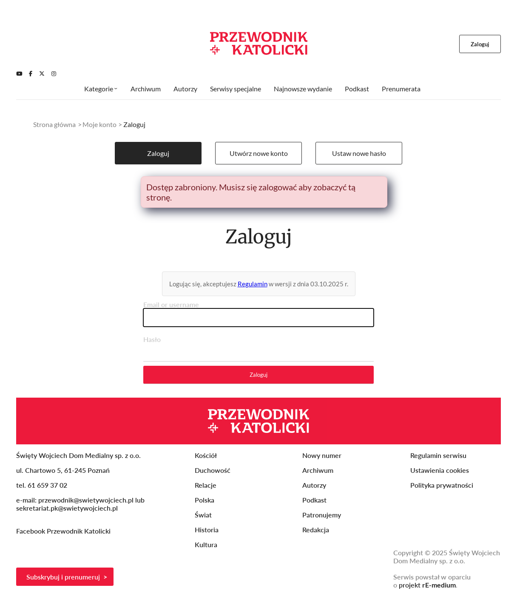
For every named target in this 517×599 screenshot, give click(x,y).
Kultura (206, 544)
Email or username (171, 304)
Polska (204, 500)
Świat (203, 515)
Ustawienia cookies (439, 470)
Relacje (205, 485)
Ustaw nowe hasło (359, 153)
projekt (427, 585)
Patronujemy (321, 515)
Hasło (152, 339)
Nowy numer (321, 455)
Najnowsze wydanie (303, 89)
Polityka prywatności (441, 485)
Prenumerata (401, 89)
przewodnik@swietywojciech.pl (86, 500)
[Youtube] (19, 73)
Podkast (357, 89)
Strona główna (54, 124)
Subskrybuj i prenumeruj (63, 577)
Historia (207, 530)
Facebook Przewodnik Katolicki (64, 531)
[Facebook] (30, 73)
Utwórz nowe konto (259, 153)
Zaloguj (158, 153)
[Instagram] (53, 73)
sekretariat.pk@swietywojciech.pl (67, 508)
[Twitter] (42, 73)
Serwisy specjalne (235, 89)
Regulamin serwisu (438, 455)
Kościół (206, 455)
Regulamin (252, 284)
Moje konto (99, 124)
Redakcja (315, 530)
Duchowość (212, 470)
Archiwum (146, 89)
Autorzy (185, 89)
